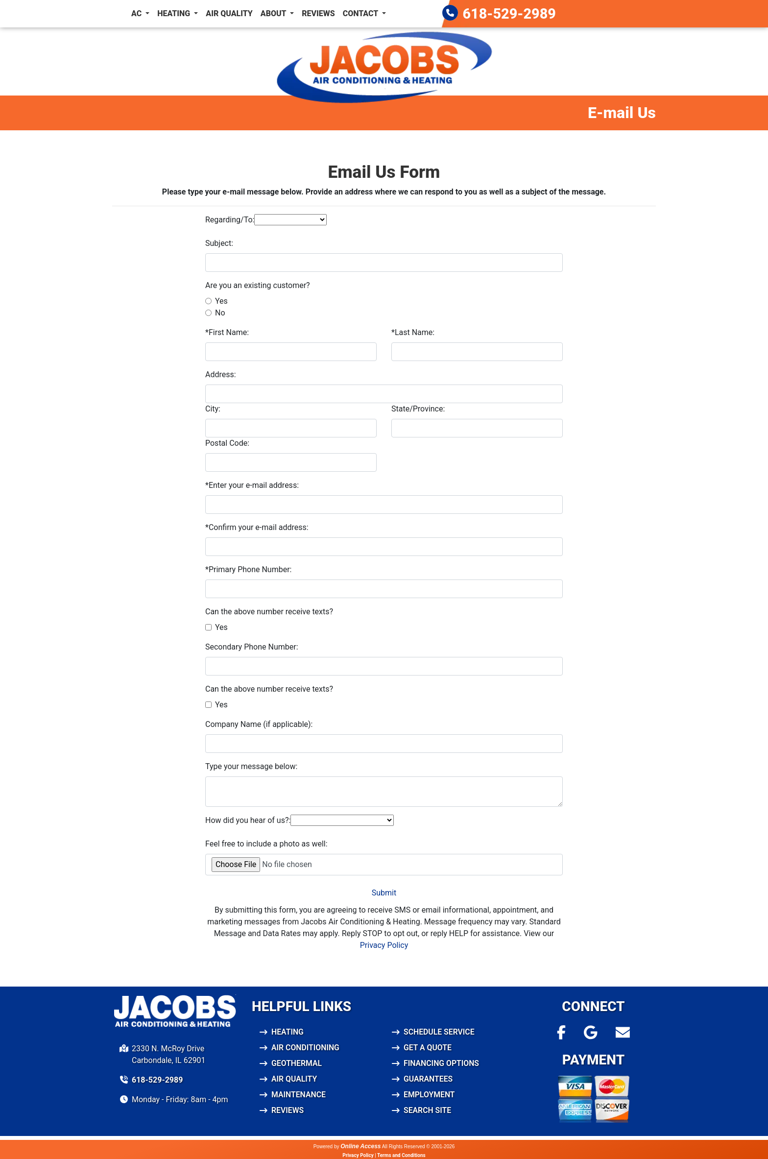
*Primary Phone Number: (248, 569)
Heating (287, 1032)
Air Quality (229, 13)
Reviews (318, 13)
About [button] (274, 13)
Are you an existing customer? (257, 285)
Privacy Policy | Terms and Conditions (383, 1155)
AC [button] (137, 13)
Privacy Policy (384, 945)
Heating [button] (174, 13)
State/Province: (418, 408)
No (220, 312)
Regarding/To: (229, 219)
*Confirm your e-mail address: (257, 527)
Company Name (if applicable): (258, 724)
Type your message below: (251, 766)
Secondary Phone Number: (251, 647)
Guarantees (429, 1079)
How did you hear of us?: (247, 820)
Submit (384, 892)
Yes (221, 301)
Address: (220, 374)
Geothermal (296, 1063)
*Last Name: (412, 332)
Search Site (428, 1110)
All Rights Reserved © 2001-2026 (418, 1146)
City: (212, 408)
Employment (430, 1094)
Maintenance (298, 1094)
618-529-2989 (509, 13)
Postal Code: (227, 443)
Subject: (219, 243)
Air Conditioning (305, 1047)
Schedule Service (439, 1032)
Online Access (360, 1146)
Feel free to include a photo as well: (266, 843)
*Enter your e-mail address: (252, 485)
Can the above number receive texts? (269, 611)
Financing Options (442, 1063)
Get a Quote (428, 1047)
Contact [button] (361, 13)
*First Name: (227, 332)
